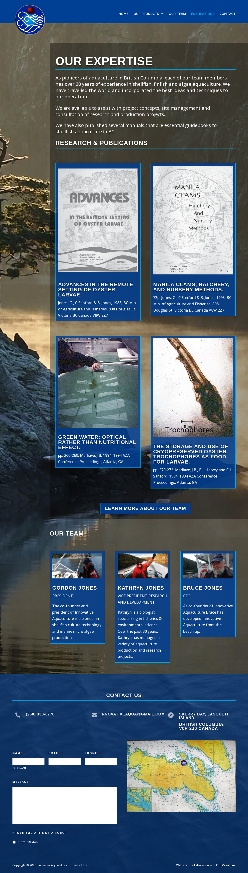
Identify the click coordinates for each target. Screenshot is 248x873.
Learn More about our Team (145, 508)
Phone (93, 753)
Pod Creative (225, 865)
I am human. (29, 841)
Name (19, 753)
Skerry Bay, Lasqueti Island (203, 716)
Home (123, 14)
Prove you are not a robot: (42, 833)
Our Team (177, 14)
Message (22, 782)
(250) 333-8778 (40, 714)
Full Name (20, 768)
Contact (228, 14)
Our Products (146, 14)
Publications (202, 14)
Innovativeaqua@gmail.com (133, 714)
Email (55, 753)
